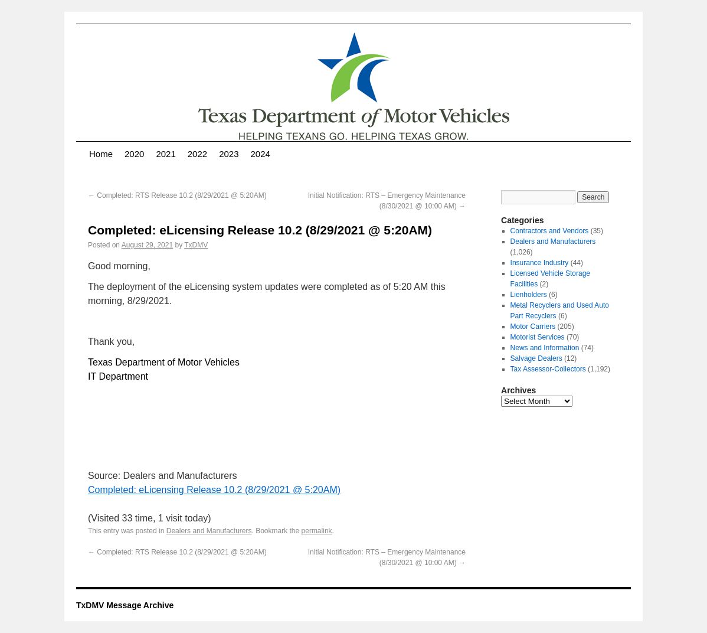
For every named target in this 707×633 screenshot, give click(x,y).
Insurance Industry (539, 263)
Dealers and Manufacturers (209, 531)
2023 (228, 154)
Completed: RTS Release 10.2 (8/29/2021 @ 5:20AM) (177, 195)
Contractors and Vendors (549, 231)
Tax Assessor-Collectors (548, 369)
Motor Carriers (533, 326)
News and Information (545, 348)
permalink (317, 531)
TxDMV (196, 245)
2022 (197, 154)
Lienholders (528, 295)
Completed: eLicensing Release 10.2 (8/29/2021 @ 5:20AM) (214, 490)
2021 (165, 154)
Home (101, 154)
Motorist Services (537, 337)
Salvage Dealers (536, 358)
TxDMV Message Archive (125, 605)
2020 (134, 154)
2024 (260, 154)
